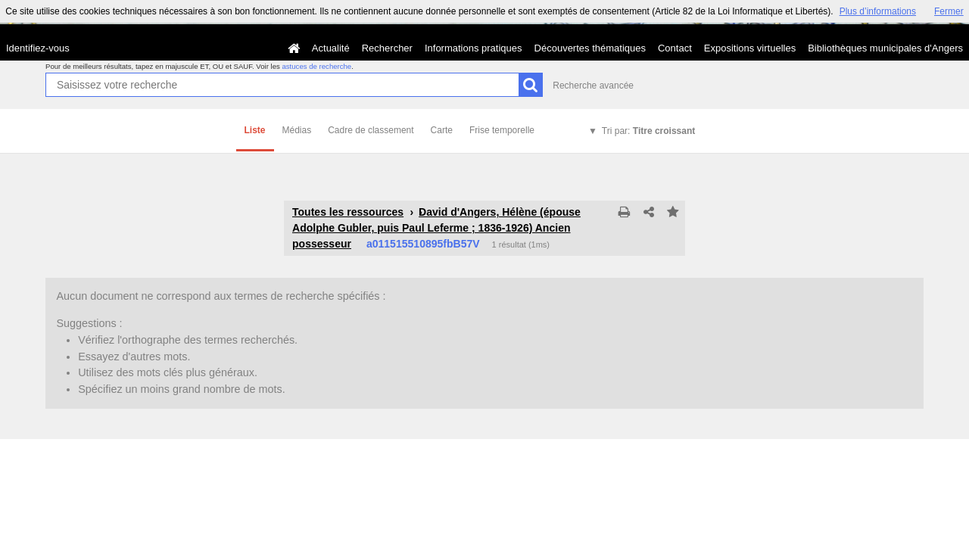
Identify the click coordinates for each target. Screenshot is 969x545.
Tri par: (648, 131)
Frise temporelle (501, 130)
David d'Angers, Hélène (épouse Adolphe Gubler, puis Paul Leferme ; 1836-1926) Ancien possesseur (436, 228)
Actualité (331, 48)
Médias (297, 130)
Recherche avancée (593, 85)
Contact (675, 48)
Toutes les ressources (347, 212)
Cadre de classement (370, 130)
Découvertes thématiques (590, 48)
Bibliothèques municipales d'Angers (885, 48)
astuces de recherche (316, 66)
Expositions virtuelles (750, 48)
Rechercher (387, 48)
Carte (442, 130)
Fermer (949, 11)
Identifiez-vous (38, 48)
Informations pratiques (473, 48)
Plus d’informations (878, 11)
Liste (255, 130)
